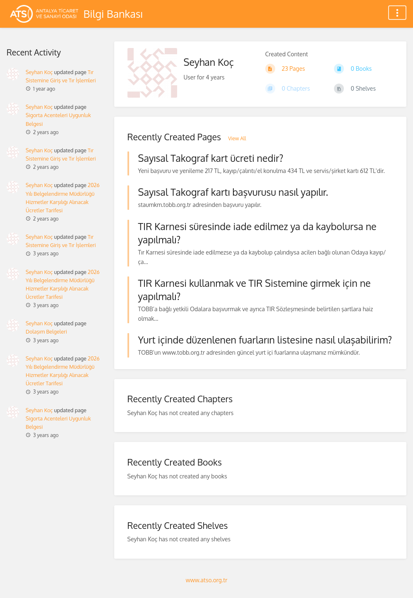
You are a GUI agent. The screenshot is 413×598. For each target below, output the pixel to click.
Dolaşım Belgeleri (46, 331)
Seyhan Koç (39, 72)
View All (237, 138)
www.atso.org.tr (206, 580)
